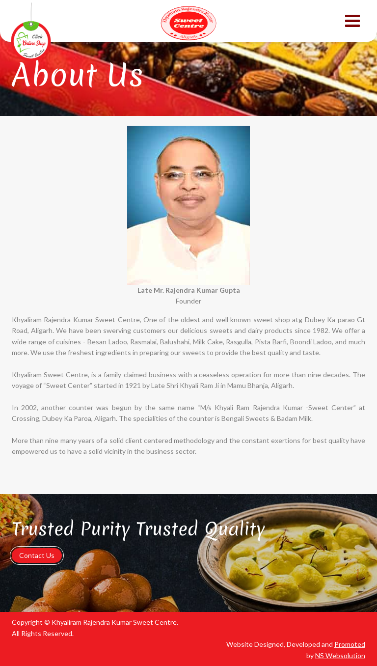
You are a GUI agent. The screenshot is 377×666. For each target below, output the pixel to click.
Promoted (349, 644)
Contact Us (36, 555)
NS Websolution (340, 655)
